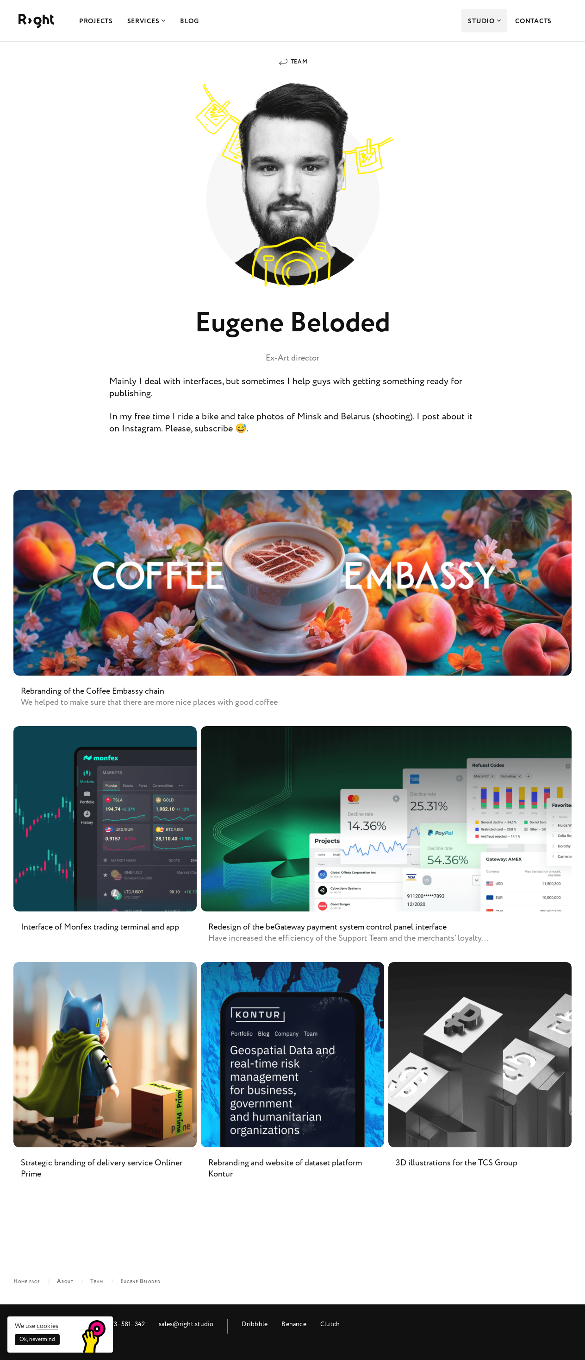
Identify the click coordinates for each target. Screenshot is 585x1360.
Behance (293, 1324)
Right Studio (36, 21)
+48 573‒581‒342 (119, 1324)
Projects (96, 21)
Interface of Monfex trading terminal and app (105, 842)
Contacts (533, 21)
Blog (189, 21)
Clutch (330, 1324)
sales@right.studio (186, 1324)
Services (146, 21)
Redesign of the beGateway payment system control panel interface (386, 842)
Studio (484, 21)
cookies (47, 1326)
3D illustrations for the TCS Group (480, 1078)
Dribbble (255, 1324)
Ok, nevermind (37, 1339)
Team (299, 62)
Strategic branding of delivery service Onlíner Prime (105, 1078)
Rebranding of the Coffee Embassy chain (292, 606)
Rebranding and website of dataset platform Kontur (292, 1078)
